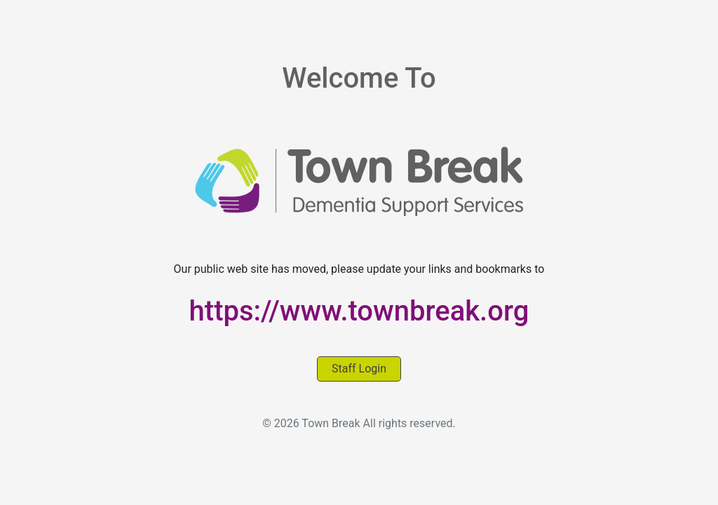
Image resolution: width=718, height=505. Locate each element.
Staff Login (359, 368)
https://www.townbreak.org (359, 311)
